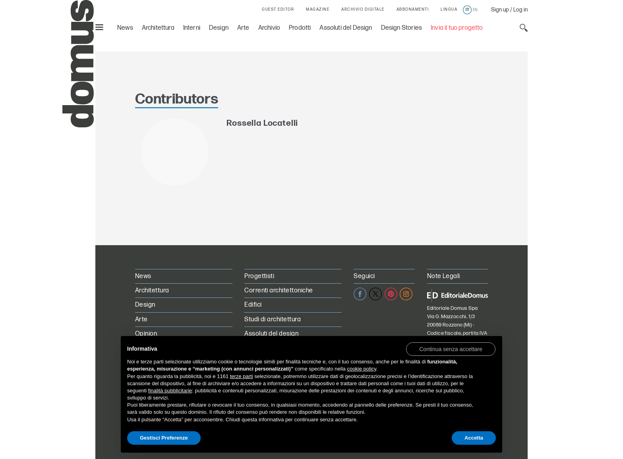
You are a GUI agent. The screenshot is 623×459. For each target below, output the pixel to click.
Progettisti (259, 276)
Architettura (158, 28)
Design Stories (401, 28)
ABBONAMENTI (413, 9)
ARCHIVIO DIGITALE (363, 9)
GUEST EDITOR (278, 9)
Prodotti (300, 28)
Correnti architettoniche (278, 290)
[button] (450, 348)
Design (218, 28)
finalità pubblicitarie (170, 391)
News (125, 28)
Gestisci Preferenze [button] (164, 438)
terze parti (241, 376)
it (467, 10)
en (475, 10)
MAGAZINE (317, 9)
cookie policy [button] (361, 369)
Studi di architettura (272, 319)
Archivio (269, 28)
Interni (191, 28)
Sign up (500, 9)
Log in (520, 9)
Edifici (252, 305)
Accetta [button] (473, 438)
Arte (243, 28)
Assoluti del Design (345, 28)
